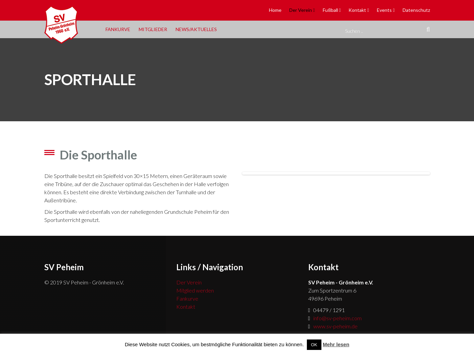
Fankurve (118, 29)
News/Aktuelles (196, 29)
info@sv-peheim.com (337, 318)
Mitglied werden (195, 290)
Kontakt (357, 10)
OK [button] (314, 344)
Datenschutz (416, 10)
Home (275, 10)
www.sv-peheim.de (335, 326)
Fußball (330, 10)
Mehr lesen (336, 344)
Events (384, 10)
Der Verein (300, 10)
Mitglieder (153, 29)
